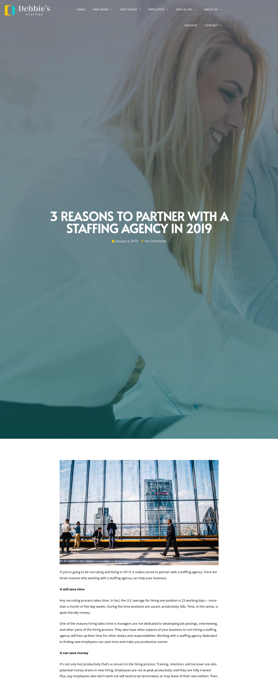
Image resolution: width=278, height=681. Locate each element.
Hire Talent (137, 10)
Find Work (109, 10)
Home (88, 10)
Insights (242, 10)
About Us (219, 10)
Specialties (193, 10)
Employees (165, 10)
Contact (264, 10)
